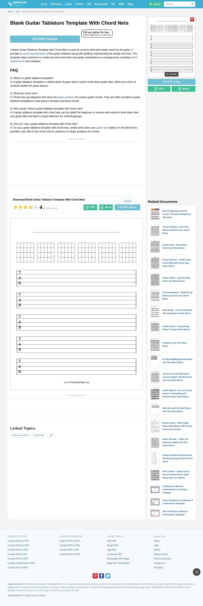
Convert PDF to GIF (69, 549)
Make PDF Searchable (118, 563)
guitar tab (101, 127)
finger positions (66, 97)
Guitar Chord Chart (20, 435)
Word (106, 207)
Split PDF (111, 541)
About (157, 541)
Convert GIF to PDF (17, 554)
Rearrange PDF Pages (118, 558)
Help (156, 545)
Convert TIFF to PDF (18, 558)
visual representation (34, 53)
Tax (113, 4)
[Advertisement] (76, 163)
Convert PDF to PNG (69, 545)
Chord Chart (39, 435)
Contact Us (159, 563)
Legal (68, 4)
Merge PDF (112, 545)
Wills (121, 4)
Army (44, 4)
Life (89, 4)
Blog (130, 4)
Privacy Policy (161, 554)
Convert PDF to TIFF (69, 554)
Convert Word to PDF (18, 541)
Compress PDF (114, 554)
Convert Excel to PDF (18, 545)
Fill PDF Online (45, 39)
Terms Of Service (162, 558)
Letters (79, 4)
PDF (90, 207)
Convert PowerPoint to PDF (21, 563)
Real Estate (101, 4)
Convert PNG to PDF (18, 549)
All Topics (158, 567)
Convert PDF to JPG (69, 541)
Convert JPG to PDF (18, 567)
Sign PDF (111, 549)
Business (56, 4)
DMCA (157, 549)
